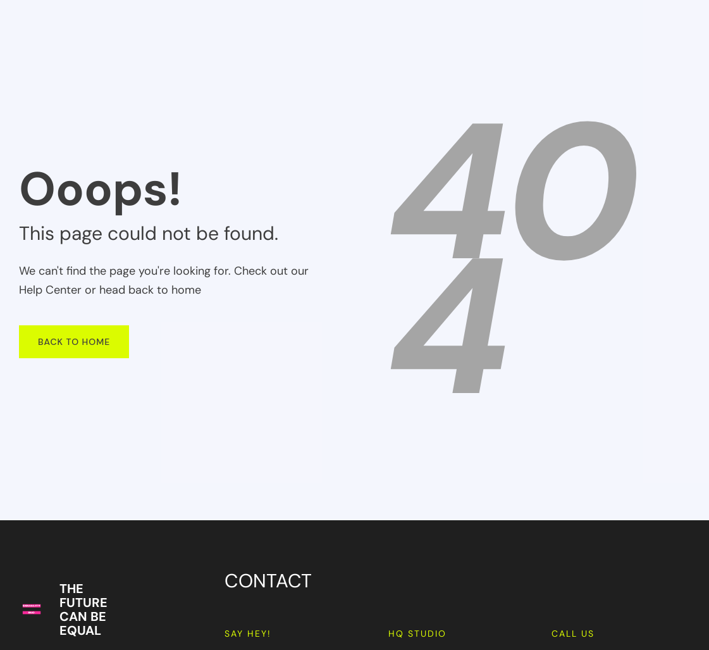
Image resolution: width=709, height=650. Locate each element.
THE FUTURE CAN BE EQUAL (83, 609)
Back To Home (74, 341)
